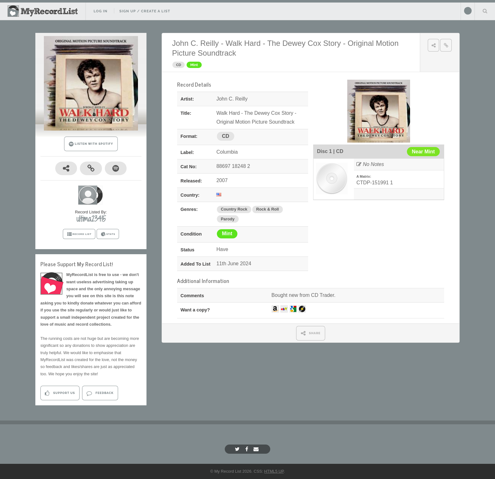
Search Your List (485, 11)
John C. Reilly (195, 43)
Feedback (99, 393)
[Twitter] (238, 449)
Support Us (60, 393)
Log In (100, 11)
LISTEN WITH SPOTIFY (91, 144)
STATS (107, 234)
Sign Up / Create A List (144, 11)
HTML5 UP (274, 471)
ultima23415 (91, 219)
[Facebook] (247, 449)
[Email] (256, 449)
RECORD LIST (79, 234)
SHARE (311, 333)
